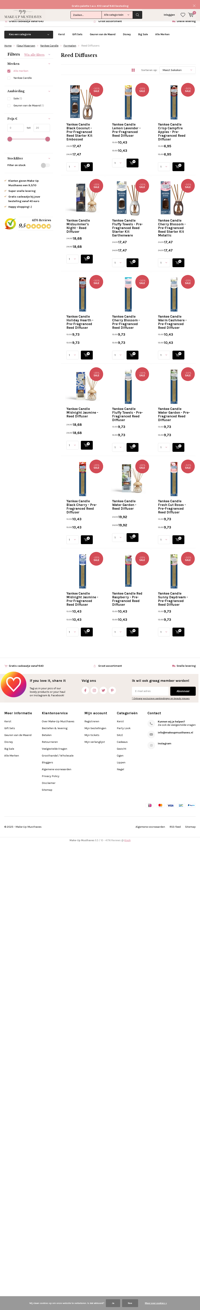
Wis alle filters (34, 50)
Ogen (120, 1222)
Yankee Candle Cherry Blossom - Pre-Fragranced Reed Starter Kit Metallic (144, 373)
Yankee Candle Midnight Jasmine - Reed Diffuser (144, 602)
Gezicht (121, 1215)
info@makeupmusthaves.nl (175, 1198)
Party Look (123, 1194)
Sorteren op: (149, 66)
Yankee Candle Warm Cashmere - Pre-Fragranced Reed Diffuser (144, 546)
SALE (120, 1201)
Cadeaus (122, 1208)
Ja (113, 1303)
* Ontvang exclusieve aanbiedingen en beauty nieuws (161, 1164)
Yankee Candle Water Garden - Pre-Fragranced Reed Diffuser (146, 718)
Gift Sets (77, 30)
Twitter (103, 1156)
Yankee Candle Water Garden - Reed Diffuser (140, 832)
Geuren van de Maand (102, 30)
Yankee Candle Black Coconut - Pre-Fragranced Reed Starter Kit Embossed (147, 86)
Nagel (120, 1235)
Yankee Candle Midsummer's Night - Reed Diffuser (145, 257)
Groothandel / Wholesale (57, 1222)
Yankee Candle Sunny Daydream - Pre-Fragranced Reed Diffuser (145, 1063)
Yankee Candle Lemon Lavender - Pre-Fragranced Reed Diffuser (144, 143)
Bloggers (47, 1228)
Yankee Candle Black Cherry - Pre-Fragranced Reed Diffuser (146, 776)
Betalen (47, 1201)
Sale (17, 94)
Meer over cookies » (156, 1303)
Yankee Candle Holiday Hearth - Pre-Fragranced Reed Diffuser (148, 431)
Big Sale (143, 30)
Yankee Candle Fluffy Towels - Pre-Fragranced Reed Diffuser (146, 661)
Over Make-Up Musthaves (58, 1187)
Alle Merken (162, 30)
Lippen (121, 1228)
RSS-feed (175, 1293)
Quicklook (140, 122)
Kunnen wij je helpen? (171, 1188)
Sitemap (47, 1256)
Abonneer (183, 1157)
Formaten (69, 41)
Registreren (91, 1187)
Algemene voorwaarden (56, 1235)
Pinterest (112, 1156)
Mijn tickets (91, 1201)
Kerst (61, 30)
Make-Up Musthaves (28, 1293)
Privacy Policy (50, 1242)
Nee (130, 1303)
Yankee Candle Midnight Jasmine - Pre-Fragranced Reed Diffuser (146, 948)
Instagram (94, 1156)
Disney (127, 30)
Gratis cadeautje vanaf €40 (26, 17)
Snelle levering (186, 17)
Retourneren (50, 1208)
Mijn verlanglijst (94, 1208)
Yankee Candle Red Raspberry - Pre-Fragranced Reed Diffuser (147, 1006)
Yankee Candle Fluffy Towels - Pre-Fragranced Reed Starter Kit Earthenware (146, 316)
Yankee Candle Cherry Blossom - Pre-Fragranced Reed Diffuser (144, 488)
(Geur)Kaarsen (26, 41)
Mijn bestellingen (95, 1194)
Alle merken (20, 67)
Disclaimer (48, 1249)
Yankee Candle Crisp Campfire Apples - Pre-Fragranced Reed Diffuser (140, 201)
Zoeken (137, 6)
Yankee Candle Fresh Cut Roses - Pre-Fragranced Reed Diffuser (144, 891)
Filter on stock (28, 161)
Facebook (85, 1156)
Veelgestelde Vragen (54, 1215)
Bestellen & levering (54, 1194)
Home (8, 41)
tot (27, 123)
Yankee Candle (49, 41)
